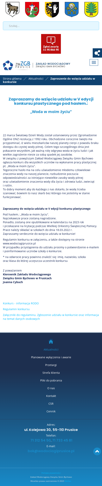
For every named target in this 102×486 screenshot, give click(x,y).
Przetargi (51, 365)
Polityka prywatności (51, 473)
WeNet (68, 481)
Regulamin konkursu (16, 309)
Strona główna (12, 78)
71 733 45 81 (62, 440)
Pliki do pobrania (51, 380)
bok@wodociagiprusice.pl (51, 451)
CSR (51, 403)
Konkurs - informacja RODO (21, 303)
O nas (51, 388)
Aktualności (51, 349)
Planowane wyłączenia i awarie (51, 357)
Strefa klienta (51, 373)
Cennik (51, 411)
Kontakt (51, 396)
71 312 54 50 (40, 440)
